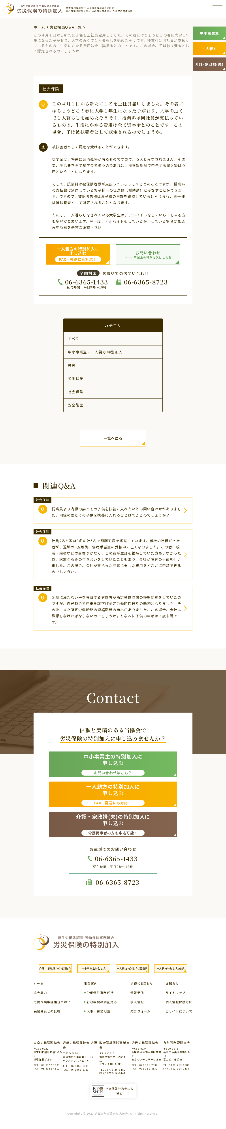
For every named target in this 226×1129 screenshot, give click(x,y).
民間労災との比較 (47, 1011)
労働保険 (75, 378)
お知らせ (172, 984)
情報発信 (137, 993)
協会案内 (40, 993)
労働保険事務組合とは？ (52, 1002)
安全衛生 (75, 405)
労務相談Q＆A (141, 984)
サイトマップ (176, 993)
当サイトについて (179, 1011)
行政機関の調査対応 (102, 1002)
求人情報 (137, 1002)
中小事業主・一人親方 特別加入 (95, 352)
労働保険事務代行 (100, 993)
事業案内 (91, 984)
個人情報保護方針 (179, 1002)
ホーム (39, 27)
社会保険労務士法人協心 (119, 1091)
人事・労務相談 (98, 1011)
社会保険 (75, 391)
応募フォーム (140, 1011)
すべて (73, 338)
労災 (72, 365)
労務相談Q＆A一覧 (66, 27)
